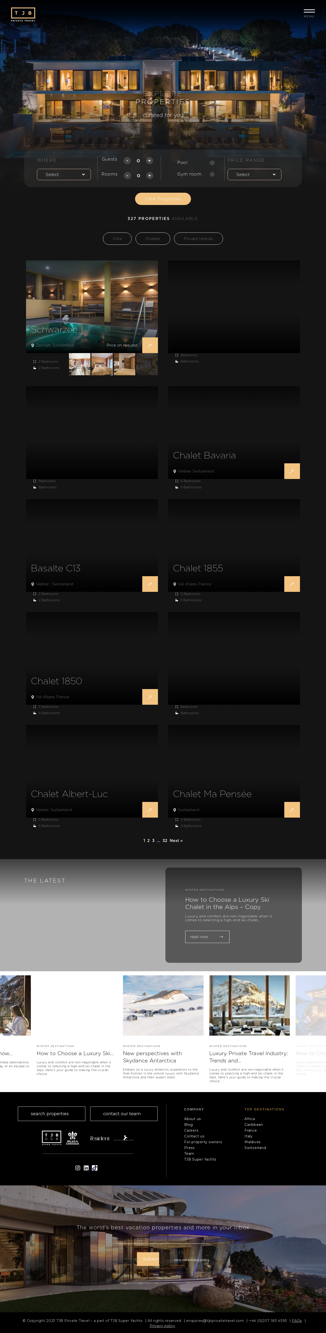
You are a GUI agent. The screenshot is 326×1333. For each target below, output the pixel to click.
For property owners (203, 1144)
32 (165, 840)
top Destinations (264, 1112)
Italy (248, 1139)
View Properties (163, 198)
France (250, 1133)
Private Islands (198, 238)
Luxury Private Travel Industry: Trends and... (240, 1058)
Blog (188, 1127)
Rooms (110, 174)
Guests (109, 159)
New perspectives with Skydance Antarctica (155, 1058)
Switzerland (255, 1150)
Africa (249, 1121)
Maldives (252, 1144)
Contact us (194, 1139)
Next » (176, 840)
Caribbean (253, 1127)
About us (192, 1121)
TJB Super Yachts (200, 1162)
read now (206, 938)
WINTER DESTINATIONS (204, 889)
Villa (117, 238)
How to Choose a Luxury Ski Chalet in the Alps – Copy (231, 904)
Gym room (189, 174)
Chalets (152, 238)
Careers (191, 1133)
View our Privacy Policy (191, 1262)
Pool (182, 162)
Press (189, 1150)
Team (189, 1156)
